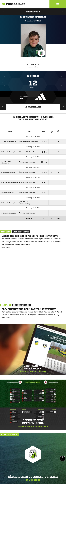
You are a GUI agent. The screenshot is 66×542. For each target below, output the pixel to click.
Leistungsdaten (33, 107)
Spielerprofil (33, 12)
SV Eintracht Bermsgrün (33, 17)
